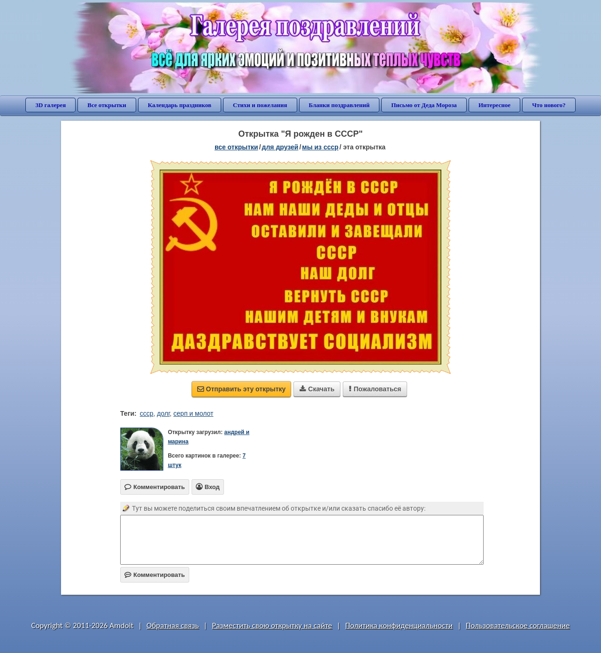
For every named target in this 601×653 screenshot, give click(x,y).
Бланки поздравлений (339, 105)
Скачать (317, 389)
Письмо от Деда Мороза (424, 105)
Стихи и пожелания (260, 105)
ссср (147, 413)
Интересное (494, 105)
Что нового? (548, 105)
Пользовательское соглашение (518, 625)
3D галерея (50, 105)
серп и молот (193, 413)
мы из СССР (320, 147)
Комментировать (154, 574)
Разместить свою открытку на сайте (272, 625)
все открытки (236, 147)
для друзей (280, 147)
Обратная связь (172, 625)
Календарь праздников (179, 105)
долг (163, 413)
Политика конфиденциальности (399, 625)
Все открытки (106, 105)
